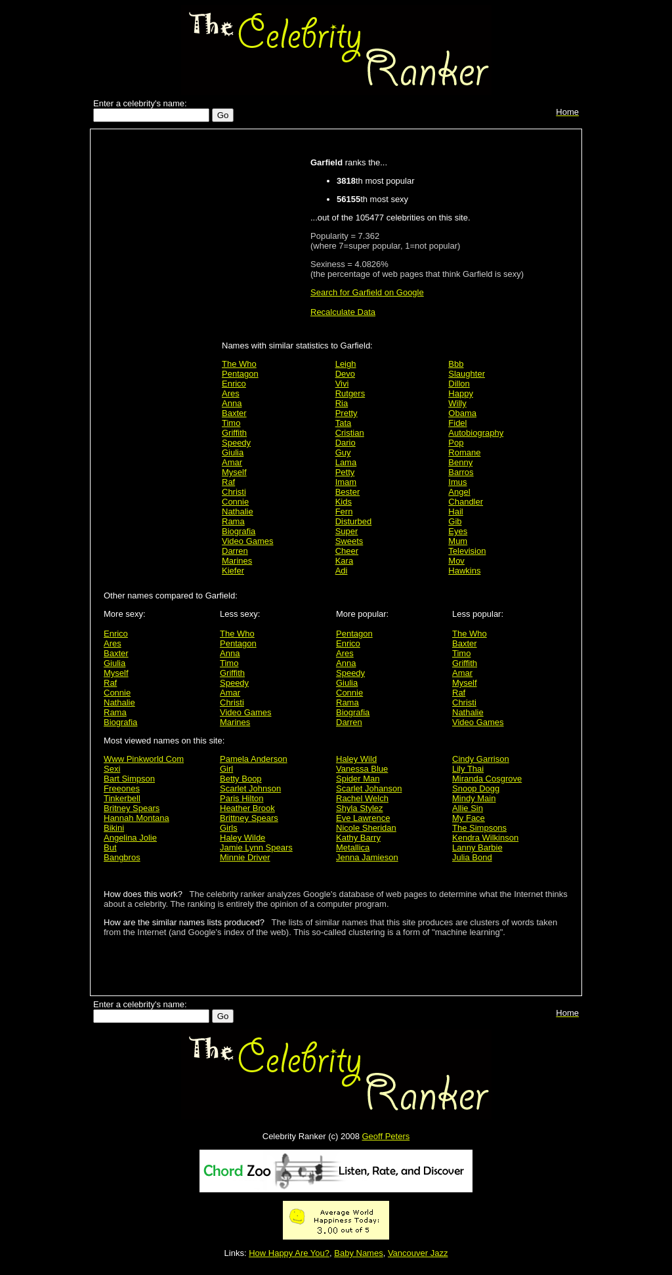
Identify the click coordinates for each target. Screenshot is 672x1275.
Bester (347, 492)
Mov (456, 561)
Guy (343, 452)
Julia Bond (472, 857)
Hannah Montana (136, 818)
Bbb (455, 364)
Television (467, 551)
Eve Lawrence (363, 818)
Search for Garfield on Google (367, 292)
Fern (344, 511)
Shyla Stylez (359, 808)
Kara (344, 561)
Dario (345, 443)
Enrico (234, 383)
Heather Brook (247, 808)
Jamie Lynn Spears (256, 847)
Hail (455, 511)
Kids (343, 502)
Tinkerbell (122, 798)
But (110, 847)
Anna (232, 403)
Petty (345, 472)
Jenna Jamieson (367, 857)
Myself (234, 472)
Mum (457, 541)
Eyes (457, 531)
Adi (341, 570)
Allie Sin (467, 808)
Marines (237, 561)
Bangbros (122, 857)
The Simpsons (479, 828)
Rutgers (350, 393)
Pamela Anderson (253, 759)
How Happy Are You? (289, 1253)
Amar (232, 462)
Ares (231, 393)
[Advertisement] (159, 342)
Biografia (238, 531)
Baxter (234, 413)
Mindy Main (473, 798)
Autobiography (475, 433)
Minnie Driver (245, 857)
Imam (346, 482)
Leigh (345, 364)
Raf (228, 482)
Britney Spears (131, 808)
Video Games (248, 541)
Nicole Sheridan (366, 828)
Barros (460, 472)
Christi (234, 492)
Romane (464, 452)
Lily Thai (468, 769)
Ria (341, 403)
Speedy (236, 443)
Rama (233, 521)
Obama (462, 413)
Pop (455, 443)
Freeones (122, 788)
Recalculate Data (342, 312)
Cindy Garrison (480, 759)
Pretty (346, 413)
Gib (454, 521)
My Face (468, 818)
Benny (460, 462)
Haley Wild (356, 759)
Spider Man (357, 779)
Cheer (346, 551)
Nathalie (237, 511)
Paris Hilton (241, 798)
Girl (226, 769)
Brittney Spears (249, 818)
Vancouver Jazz (418, 1253)
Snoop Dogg (475, 788)
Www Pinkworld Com (144, 759)
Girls (229, 828)
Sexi (112, 769)
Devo (345, 374)
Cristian (349, 433)
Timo (231, 423)
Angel (459, 492)
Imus (457, 482)
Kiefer (233, 570)
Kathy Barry (358, 838)
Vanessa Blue (362, 769)
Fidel (457, 423)
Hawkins (464, 570)
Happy (460, 393)
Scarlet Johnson (250, 788)
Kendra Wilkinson (485, 838)
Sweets (349, 541)
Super (346, 531)
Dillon (459, 383)
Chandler (465, 502)
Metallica (352, 847)
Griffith (234, 433)
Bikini (114, 828)
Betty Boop (241, 779)
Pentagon (240, 374)
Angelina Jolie (130, 838)
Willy (457, 403)
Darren (235, 551)
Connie (235, 502)
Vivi (342, 383)
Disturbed (353, 521)
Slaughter (466, 374)
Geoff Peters (386, 1136)
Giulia (232, 452)
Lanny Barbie (477, 847)
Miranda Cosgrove (487, 779)
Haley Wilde (242, 838)
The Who (239, 364)
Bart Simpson (129, 779)
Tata (343, 423)
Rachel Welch (362, 798)
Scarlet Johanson (369, 788)
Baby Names (358, 1253)
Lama (346, 462)
